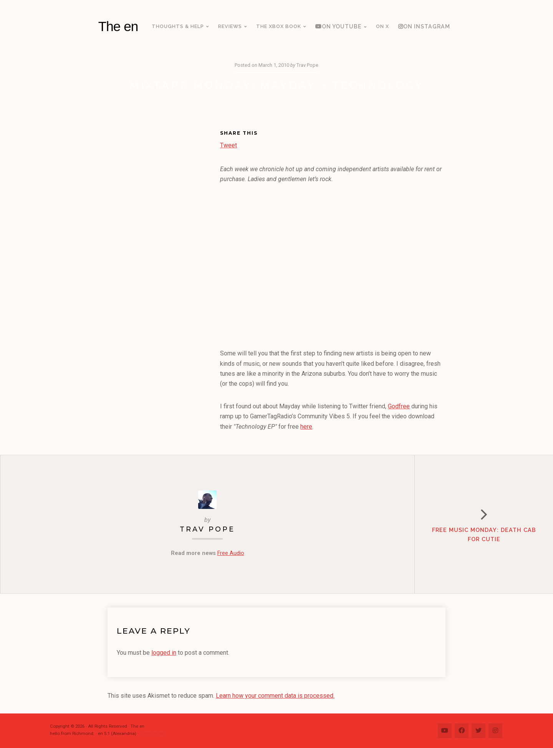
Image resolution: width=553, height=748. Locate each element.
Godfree (399, 406)
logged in (163, 652)
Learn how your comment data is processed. (275, 695)
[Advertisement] (163, 247)
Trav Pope (207, 529)
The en (118, 26)
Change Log (152, 733)
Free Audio (230, 553)
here (306, 426)
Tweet (228, 144)
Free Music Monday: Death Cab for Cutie (484, 534)
